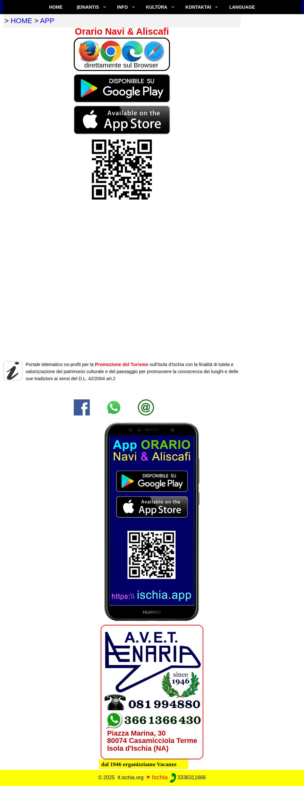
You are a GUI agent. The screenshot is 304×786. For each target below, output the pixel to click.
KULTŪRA (156, 7)
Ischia (160, 777)
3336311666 (188, 777)
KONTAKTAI (198, 7)
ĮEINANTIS (88, 7)
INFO (122, 7)
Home (56, 7)
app (47, 21)
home (21, 21)
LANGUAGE (242, 7)
